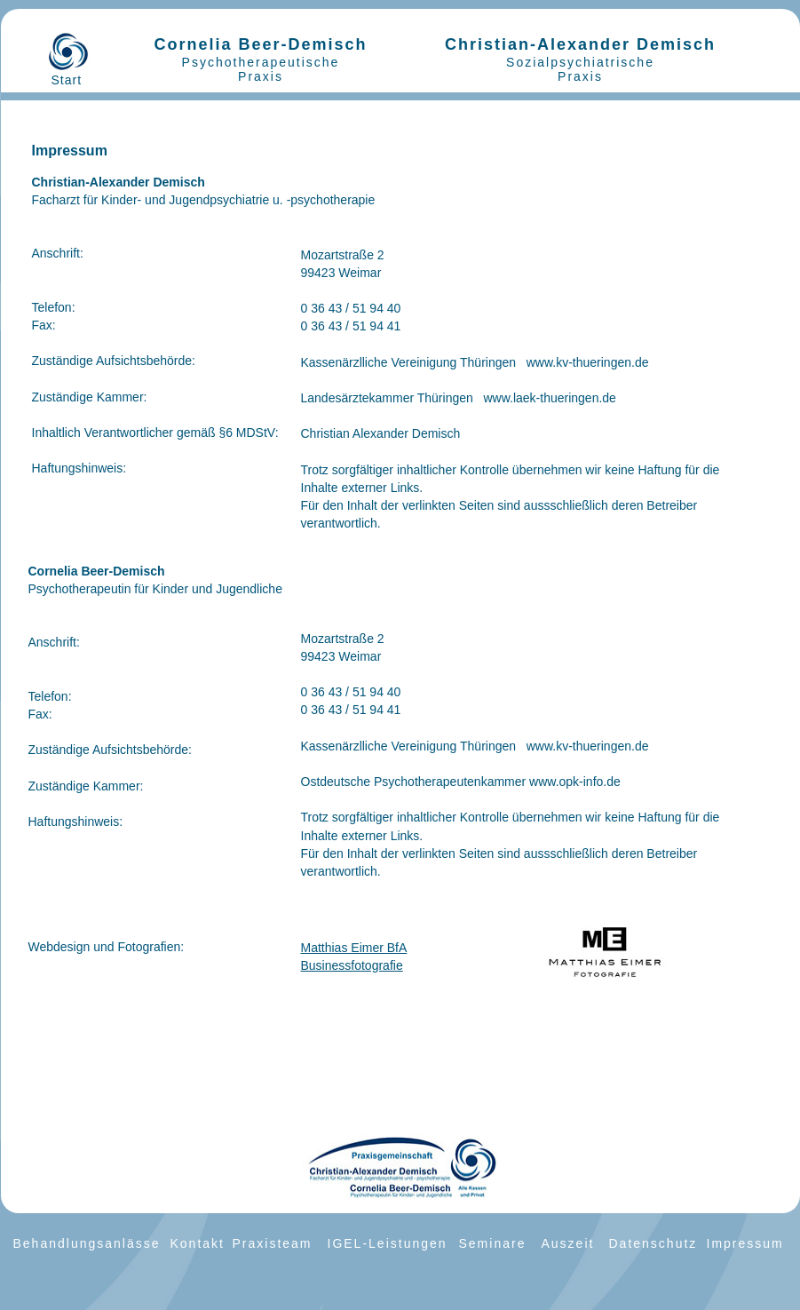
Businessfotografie (352, 965)
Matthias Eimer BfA (354, 948)
